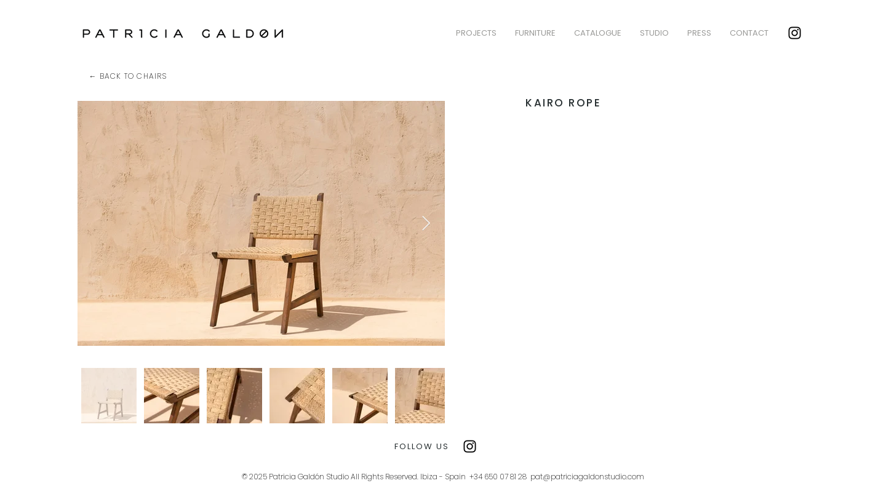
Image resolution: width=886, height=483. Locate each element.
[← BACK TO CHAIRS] (129, 76)
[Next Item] (426, 223)
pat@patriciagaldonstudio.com (587, 476)
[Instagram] (794, 33)
